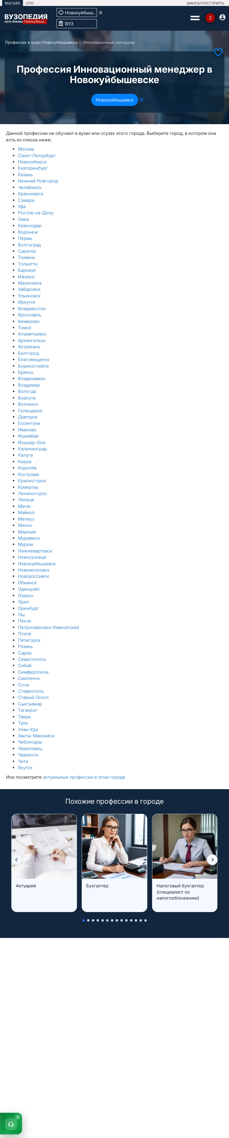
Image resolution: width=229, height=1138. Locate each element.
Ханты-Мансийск (36, 736)
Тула (23, 723)
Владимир (29, 385)
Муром (25, 544)
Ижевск (26, 277)
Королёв (27, 468)
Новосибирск (32, 162)
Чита (23, 761)
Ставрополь (31, 691)
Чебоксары (30, 742)
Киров (24, 461)
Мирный (27, 532)
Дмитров (27, 417)
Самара (26, 200)
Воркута (26, 398)
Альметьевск (32, 334)
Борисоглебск (33, 366)
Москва (26, 149)
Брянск (25, 372)
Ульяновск (29, 296)
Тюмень (26, 257)
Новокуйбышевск (115, 100)
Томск (24, 327)
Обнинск (27, 583)
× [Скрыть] (17, 1117)
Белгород (28, 353)
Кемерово (29, 321)
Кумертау (28, 487)
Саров (24, 653)
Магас (24, 506)
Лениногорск (32, 493)
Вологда (27, 391)
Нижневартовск (35, 551)
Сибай (25, 665)
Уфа (22, 206)
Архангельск (32, 340)
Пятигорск (29, 640)
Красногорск (32, 480)
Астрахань (29, 346)
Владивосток (32, 308)
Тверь (24, 716)
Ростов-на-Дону (36, 213)
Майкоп (26, 512)
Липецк (26, 499)
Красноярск (31, 193)
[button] (16, 859)
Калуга (25, 455)
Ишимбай (28, 436)
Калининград (32, 449)
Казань (25, 174)
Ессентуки (29, 423)
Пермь (25, 238)
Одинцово (29, 589)
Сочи (23, 685)
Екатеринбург (33, 168)
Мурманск (29, 538)
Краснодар (29, 225)
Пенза (24, 621)
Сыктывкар (30, 704)
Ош (21, 614)
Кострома (28, 474)
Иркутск (26, 302)
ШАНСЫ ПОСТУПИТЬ (205, 3)
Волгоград (29, 245)
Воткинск (28, 404)
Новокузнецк (32, 557)
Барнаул (27, 270)
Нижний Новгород (38, 181)
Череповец (30, 748)
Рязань (25, 646)
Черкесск (28, 755)
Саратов (27, 251)
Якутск (25, 767)
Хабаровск (29, 289)
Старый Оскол (33, 697)
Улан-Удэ (28, 729)
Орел (23, 602)
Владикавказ (31, 378)
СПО (30, 3)
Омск (23, 219)
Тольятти (28, 264)
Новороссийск (33, 576)
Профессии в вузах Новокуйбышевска (41, 42)
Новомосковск (33, 570)
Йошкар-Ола (31, 442)
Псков (24, 633)
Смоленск (29, 678)
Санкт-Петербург (37, 155)
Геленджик (30, 410)
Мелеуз (26, 519)
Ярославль (29, 315)
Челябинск (29, 187)
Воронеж (28, 232)
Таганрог (28, 710)
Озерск (25, 595)
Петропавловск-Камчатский (48, 627)
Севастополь (32, 659)
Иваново (27, 430)
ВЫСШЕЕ (12, 3)
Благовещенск (33, 359)
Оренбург (28, 608)
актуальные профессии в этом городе (84, 777)
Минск (25, 525)
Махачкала (29, 283)
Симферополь (33, 672)
